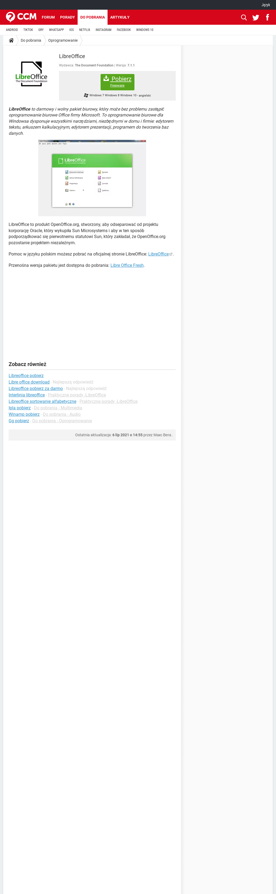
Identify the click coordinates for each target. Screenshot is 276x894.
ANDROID (12, 30)
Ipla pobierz (20, 407)
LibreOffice (158, 254)
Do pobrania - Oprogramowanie (62, 420)
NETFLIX (84, 30)
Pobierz (118, 82)
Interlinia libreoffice (27, 395)
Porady (67, 17)
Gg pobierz (19, 420)
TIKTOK (28, 30)
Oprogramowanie (63, 40)
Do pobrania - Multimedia (58, 407)
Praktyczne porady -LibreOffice (77, 395)
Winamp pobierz (24, 414)
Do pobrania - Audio (62, 414)
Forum (48, 17)
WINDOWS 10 (144, 30)
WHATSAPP (56, 30)
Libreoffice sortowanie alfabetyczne (42, 401)
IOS (71, 30)
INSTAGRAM (104, 30)
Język (265, 5)
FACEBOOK (124, 30)
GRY (40, 30)
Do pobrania (92, 17)
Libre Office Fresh (127, 265)
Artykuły (120, 17)
